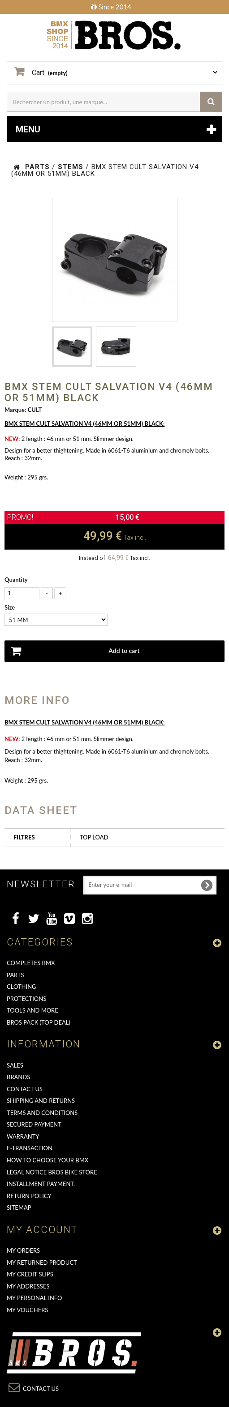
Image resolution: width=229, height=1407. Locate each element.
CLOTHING (21, 986)
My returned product (42, 1262)
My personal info (34, 1297)
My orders (23, 1250)
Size (10, 607)
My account (42, 1229)
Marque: (15, 409)
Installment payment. (41, 1183)
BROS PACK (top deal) (38, 1022)
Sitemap (19, 1207)
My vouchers (27, 1310)
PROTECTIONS (26, 998)
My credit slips (30, 1274)
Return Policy (29, 1195)
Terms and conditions (42, 1112)
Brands (18, 1077)
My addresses (28, 1286)
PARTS (15, 975)
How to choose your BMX (47, 1160)
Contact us (25, 1089)
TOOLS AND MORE (32, 1010)
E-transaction (29, 1148)
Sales (15, 1065)
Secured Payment (34, 1124)
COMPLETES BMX (31, 962)
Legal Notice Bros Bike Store (52, 1172)
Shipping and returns (41, 1100)
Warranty (23, 1136)
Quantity (16, 579)
